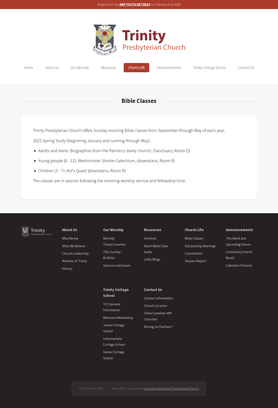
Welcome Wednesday (118, 318)
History (67, 268)
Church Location (155, 306)
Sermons (150, 238)
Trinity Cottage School (209, 67)
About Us (52, 67)
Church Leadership (75, 253)
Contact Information (158, 298)
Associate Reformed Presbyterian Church (171, 388)
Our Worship (80, 67)
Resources (108, 67)
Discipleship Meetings (200, 246)
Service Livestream (116, 265)
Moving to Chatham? (158, 327)
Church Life (136, 67)
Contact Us (246, 67)
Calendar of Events (239, 265)
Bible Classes (194, 238)
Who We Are (70, 238)
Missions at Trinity (74, 261)
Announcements (169, 67)
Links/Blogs (152, 259)
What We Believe (73, 246)
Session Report (195, 261)
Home (28, 67)
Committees (193, 253)
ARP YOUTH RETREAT (135, 4)
